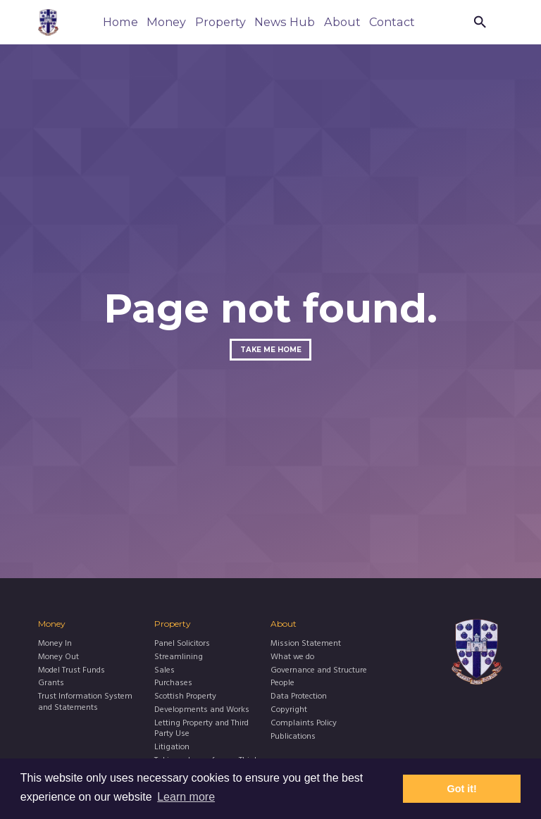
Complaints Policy (303, 723)
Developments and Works (201, 710)
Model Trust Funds (71, 670)
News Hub (284, 22)
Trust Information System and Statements (85, 702)
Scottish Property (185, 697)
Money (166, 22)
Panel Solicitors (182, 644)
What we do (292, 657)
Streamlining (178, 657)
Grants (51, 683)
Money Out (58, 657)
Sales (164, 670)
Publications (293, 737)
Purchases (173, 683)
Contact (392, 22)
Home (120, 22)
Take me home (270, 349)
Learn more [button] (186, 797)
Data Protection (298, 697)
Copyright (288, 710)
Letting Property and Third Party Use (201, 729)
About (342, 22)
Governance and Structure (318, 670)
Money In (55, 644)
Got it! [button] (462, 788)
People (282, 683)
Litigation (171, 747)
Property (220, 22)
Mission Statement (305, 644)
